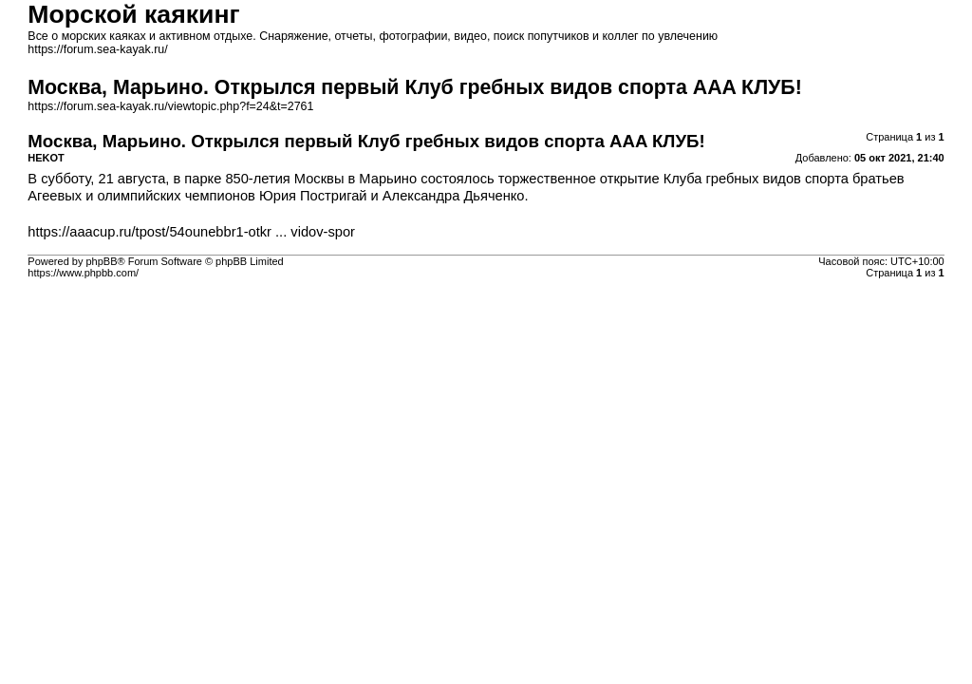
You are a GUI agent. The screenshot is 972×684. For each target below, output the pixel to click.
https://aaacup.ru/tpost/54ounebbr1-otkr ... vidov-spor (191, 231)
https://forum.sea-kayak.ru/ (97, 49)
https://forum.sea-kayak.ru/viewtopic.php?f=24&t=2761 (170, 106)
